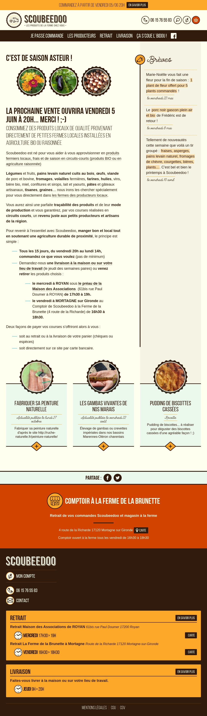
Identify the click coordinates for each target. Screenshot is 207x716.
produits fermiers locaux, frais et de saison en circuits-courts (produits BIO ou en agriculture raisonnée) (63, 158)
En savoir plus (137, 5)
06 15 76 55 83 (21, 590)
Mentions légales (94, 707)
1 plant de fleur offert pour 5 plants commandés (169, 85)
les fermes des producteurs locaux (79, 195)
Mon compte (20, 576)
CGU (113, 707)
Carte (141, 530)
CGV (122, 707)
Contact (17, 600)
